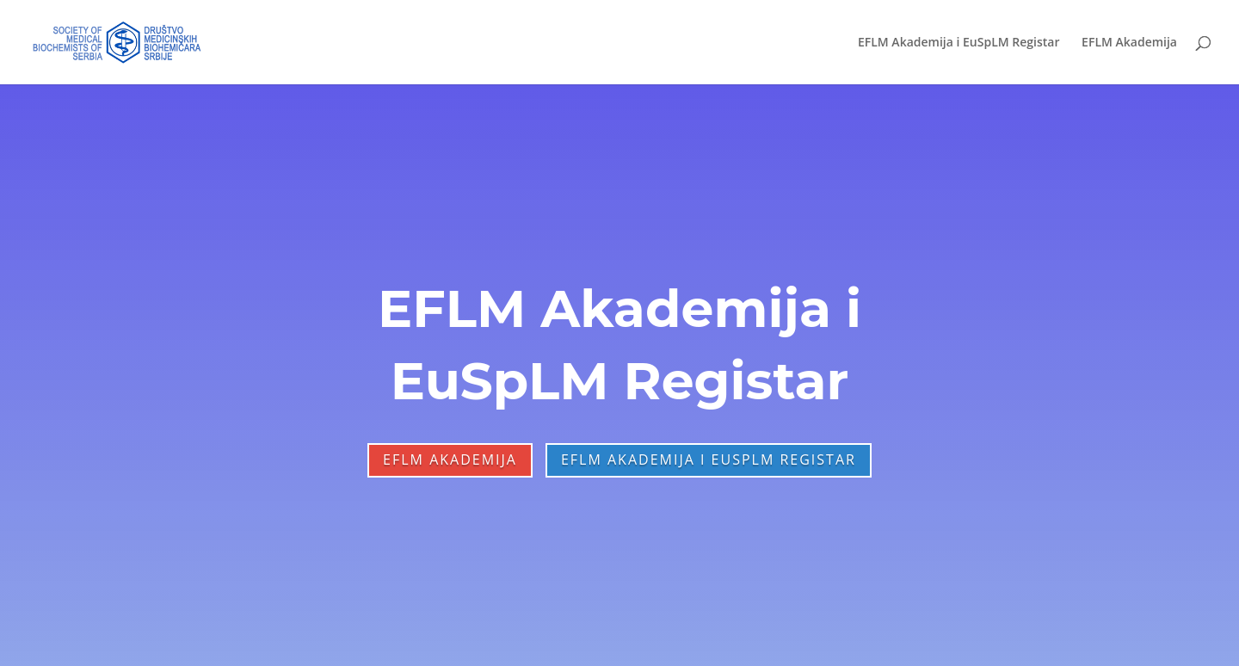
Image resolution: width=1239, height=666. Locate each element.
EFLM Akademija (1129, 43)
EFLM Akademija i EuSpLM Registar (959, 43)
